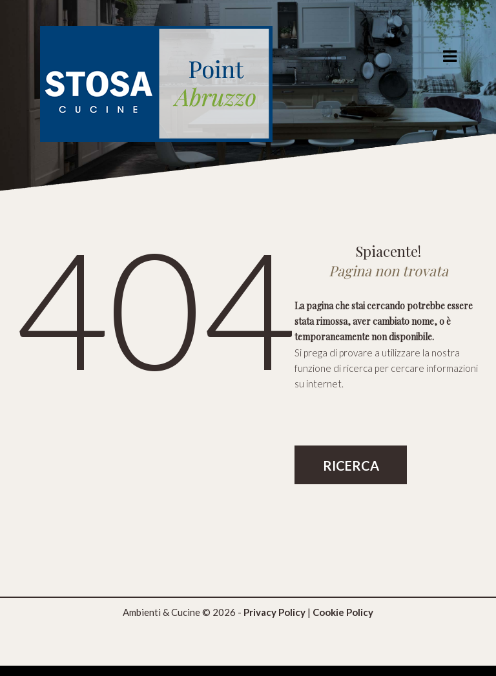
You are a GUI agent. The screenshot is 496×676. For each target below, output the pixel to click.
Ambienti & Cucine (161, 612)
